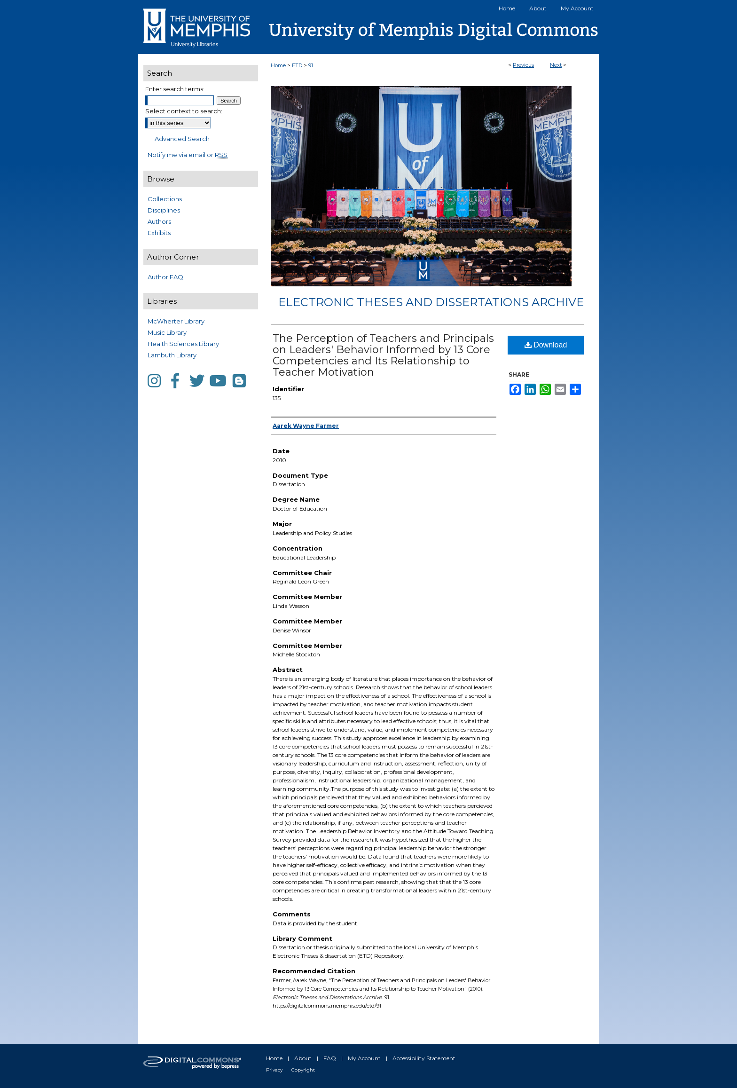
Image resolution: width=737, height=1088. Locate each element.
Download (546, 345)
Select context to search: (183, 111)
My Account (364, 1058)
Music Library (167, 332)
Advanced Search (182, 138)
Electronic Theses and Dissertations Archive (431, 302)
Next (556, 65)
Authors (159, 221)
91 (310, 65)
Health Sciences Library (183, 343)
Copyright (303, 1070)
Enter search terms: (174, 89)
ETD (297, 65)
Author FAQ (165, 277)
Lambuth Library (172, 355)
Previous (523, 65)
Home (278, 65)
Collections (165, 199)
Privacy (274, 1070)
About (303, 1058)
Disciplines (164, 210)
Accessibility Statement (423, 1058)
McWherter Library (176, 321)
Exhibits (159, 233)
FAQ (329, 1058)
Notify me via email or (187, 154)
